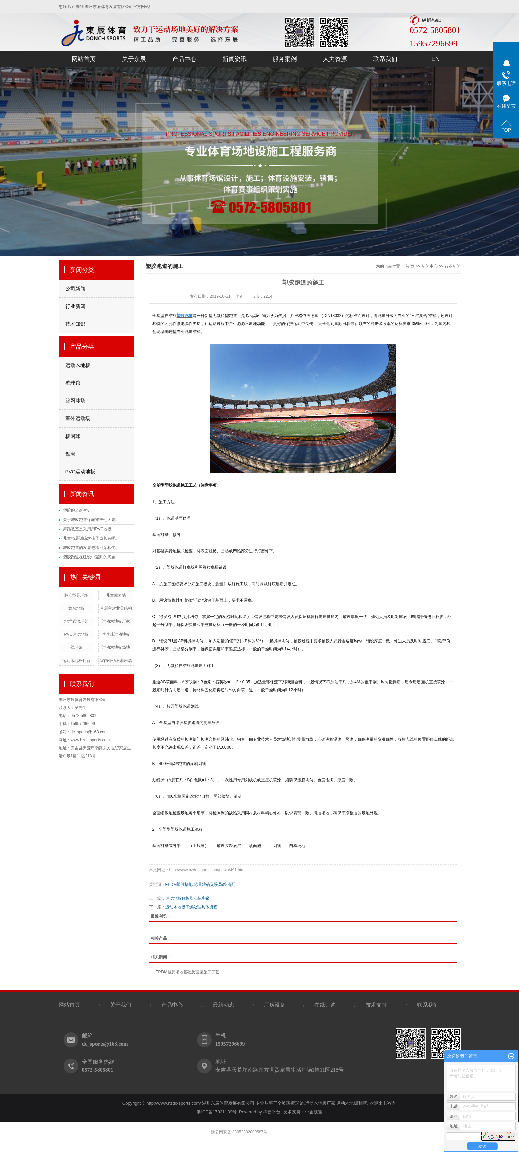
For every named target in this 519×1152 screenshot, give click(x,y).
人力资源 (335, 59)
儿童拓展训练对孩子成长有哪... (91, 538)
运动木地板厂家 (116, 621)
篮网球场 (75, 400)
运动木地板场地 (116, 647)
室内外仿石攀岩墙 (116, 660)
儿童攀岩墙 (116, 595)
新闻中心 (429, 266)
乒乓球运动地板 (116, 634)
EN (435, 59)
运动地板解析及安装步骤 (187, 898)
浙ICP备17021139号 (217, 1112)
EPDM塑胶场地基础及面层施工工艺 (188, 972)
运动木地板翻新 (76, 660)
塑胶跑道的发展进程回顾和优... (91, 547)
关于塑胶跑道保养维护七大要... (91, 519)
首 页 (409, 266)
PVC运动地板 (80, 471)
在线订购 (325, 1005)
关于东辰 (134, 59)
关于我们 (120, 1005)
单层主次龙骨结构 (116, 608)
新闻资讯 (234, 59)
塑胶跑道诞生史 (77, 510)
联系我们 (385, 59)
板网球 (72, 436)
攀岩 (70, 454)
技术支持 (376, 1005)
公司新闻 (75, 288)
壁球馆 (72, 383)
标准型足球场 (76, 595)
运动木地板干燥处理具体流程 (191, 907)
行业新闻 (75, 306)
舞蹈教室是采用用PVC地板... (89, 529)
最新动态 (223, 1005)
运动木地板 (77, 365)
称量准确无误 (206, 884)
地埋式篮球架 (76, 621)
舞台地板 (76, 608)
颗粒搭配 (227, 884)
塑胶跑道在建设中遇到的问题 (89, 557)
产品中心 (184, 59)
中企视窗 (313, 1112)
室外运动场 (77, 418)
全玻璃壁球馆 (290, 1103)
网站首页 (84, 59)
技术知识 (75, 324)
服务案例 (285, 59)
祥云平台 (271, 1112)
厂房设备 (275, 1005)
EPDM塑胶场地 (179, 884)
